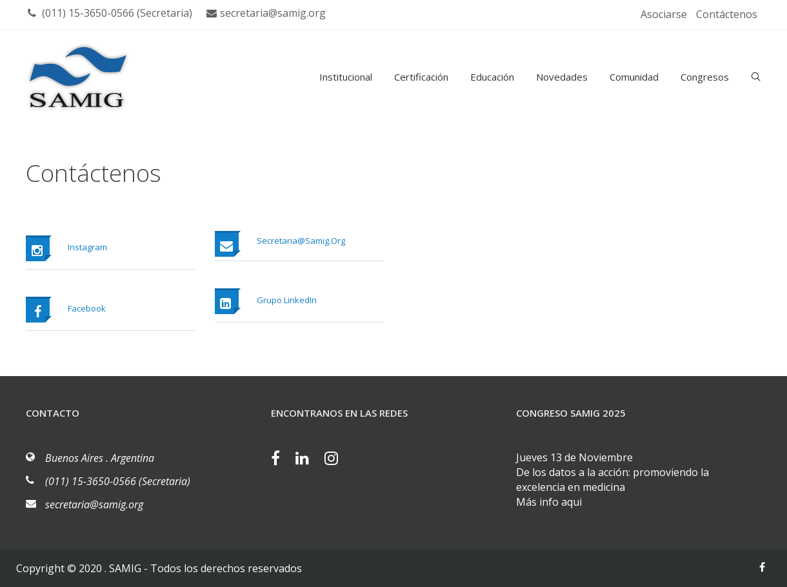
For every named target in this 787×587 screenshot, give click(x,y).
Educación (492, 76)
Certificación (421, 76)
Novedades (562, 76)
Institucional (345, 76)
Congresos (705, 76)
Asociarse (664, 14)
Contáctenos (726, 14)
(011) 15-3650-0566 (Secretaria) (110, 13)
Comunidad (634, 76)
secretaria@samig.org (266, 13)
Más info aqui (549, 502)
